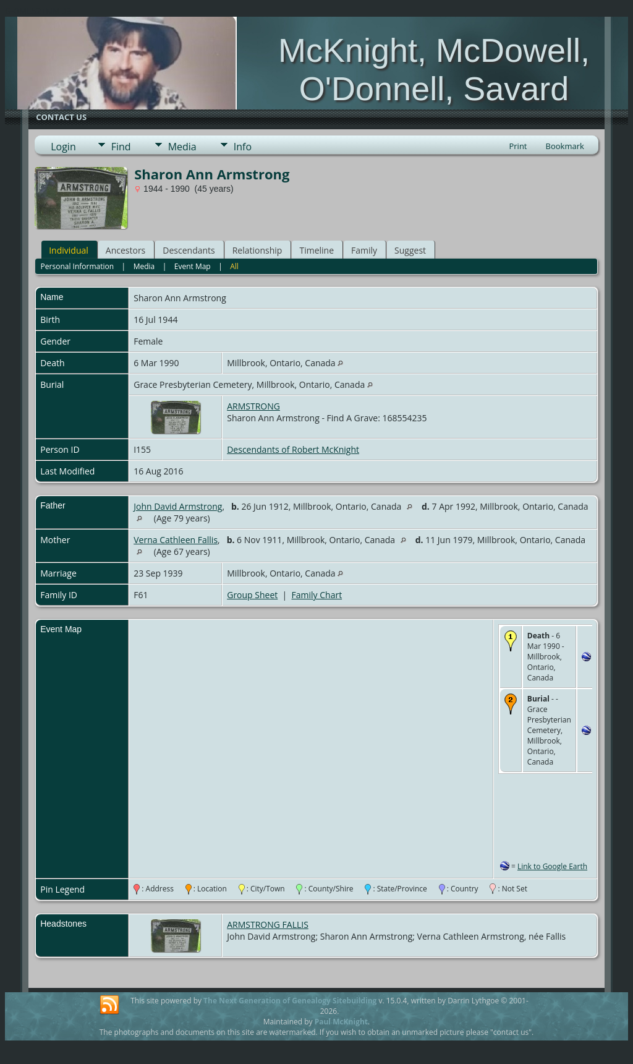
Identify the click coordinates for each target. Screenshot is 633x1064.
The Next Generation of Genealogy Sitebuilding (289, 1000)
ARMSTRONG (253, 406)
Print (518, 146)
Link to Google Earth (552, 866)
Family (364, 250)
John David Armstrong (178, 506)
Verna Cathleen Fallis (176, 540)
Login (63, 146)
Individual (68, 250)
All (234, 266)
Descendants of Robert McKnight (293, 449)
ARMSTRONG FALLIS (267, 924)
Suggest (410, 250)
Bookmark (565, 146)
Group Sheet (252, 595)
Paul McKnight (341, 1021)
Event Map (192, 266)
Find (121, 146)
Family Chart (317, 595)
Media (182, 146)
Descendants (189, 250)
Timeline (316, 250)
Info (243, 146)
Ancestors (125, 250)
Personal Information (77, 266)
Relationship (257, 250)
